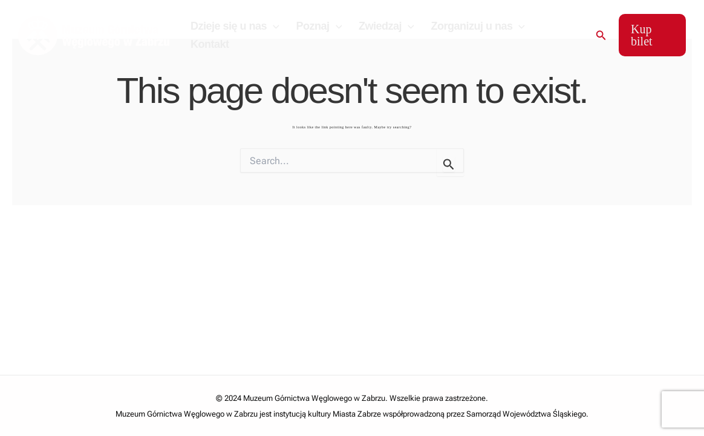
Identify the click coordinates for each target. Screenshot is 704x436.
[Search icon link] (600, 35)
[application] (273, 26)
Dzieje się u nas (235, 26)
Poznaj (318, 26)
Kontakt (210, 44)
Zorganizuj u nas (475, 26)
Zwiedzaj (384, 26)
